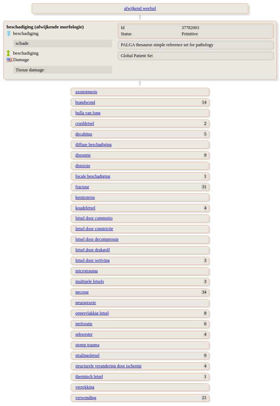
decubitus (83, 134)
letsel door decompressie (97, 239)
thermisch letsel (89, 376)
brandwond (85, 102)
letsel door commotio (94, 218)
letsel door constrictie (94, 228)
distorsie (82, 165)
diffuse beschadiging (93, 144)
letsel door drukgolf (92, 249)
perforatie (84, 323)
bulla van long (88, 112)
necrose (82, 292)
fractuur (82, 186)
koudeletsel (85, 207)
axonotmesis (86, 91)
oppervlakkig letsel (92, 313)
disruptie (83, 155)
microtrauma (86, 270)
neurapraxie (85, 302)
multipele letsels (89, 281)
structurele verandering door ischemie (108, 365)
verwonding (85, 397)
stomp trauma (87, 344)
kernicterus (85, 197)
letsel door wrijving (92, 260)
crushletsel (84, 123)
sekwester (84, 334)
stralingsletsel (87, 355)
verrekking (84, 387)
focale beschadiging (92, 176)
